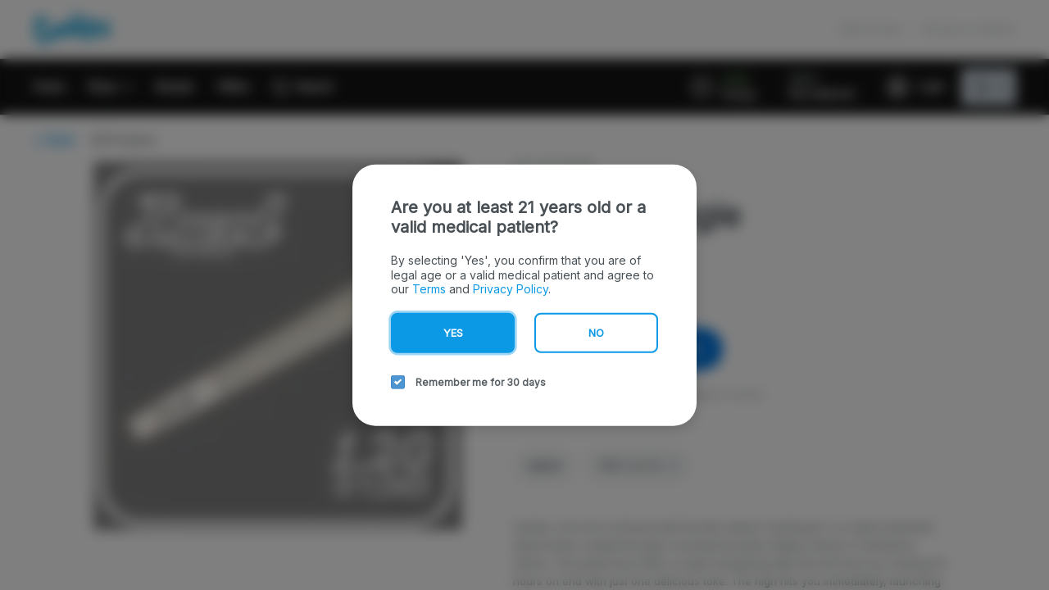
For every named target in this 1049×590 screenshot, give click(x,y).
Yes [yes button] (452, 332)
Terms (427, 287)
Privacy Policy (502, 287)
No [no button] (595, 332)
